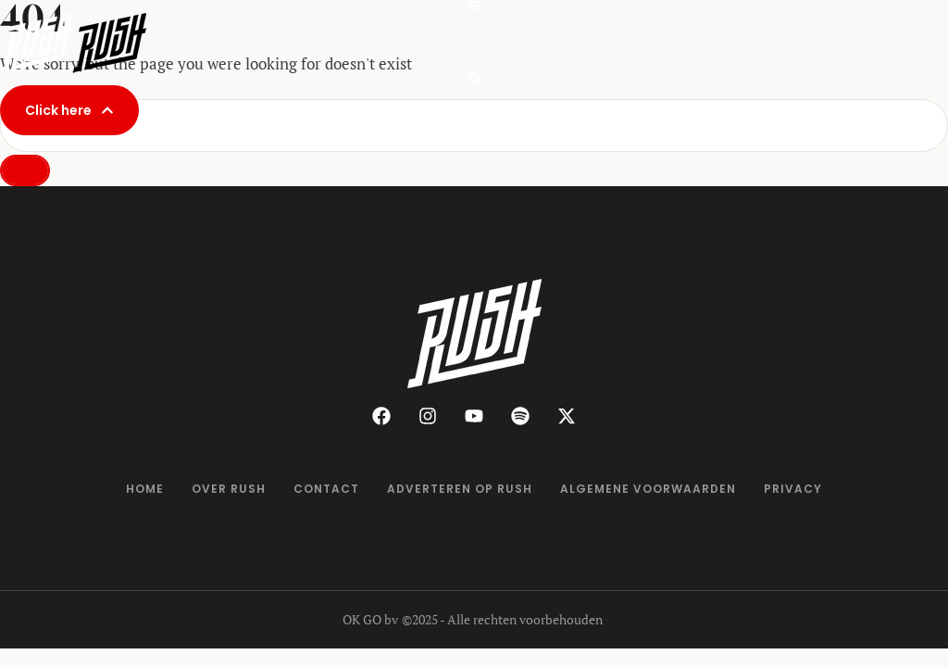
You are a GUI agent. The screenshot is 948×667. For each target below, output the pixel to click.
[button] (69, 110)
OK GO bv (370, 619)
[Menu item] (145, 489)
